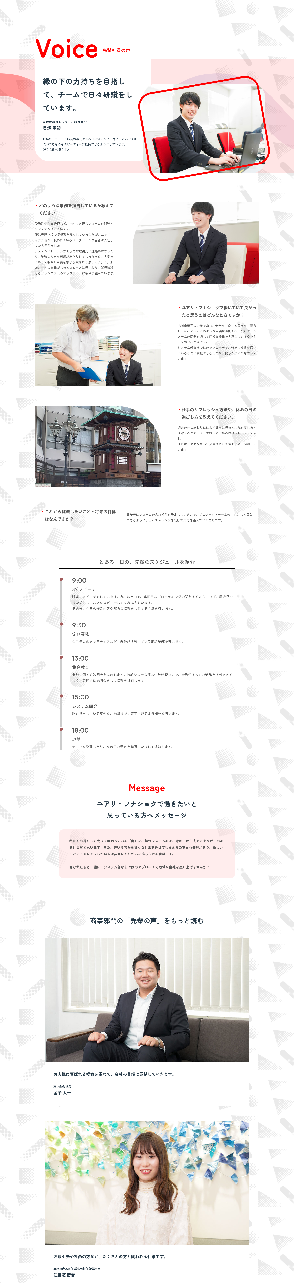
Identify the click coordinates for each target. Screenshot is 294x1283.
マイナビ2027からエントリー (263, 10)
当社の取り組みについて (218, 1228)
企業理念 (152, 1209)
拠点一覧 (152, 1222)
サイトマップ (44, 1271)
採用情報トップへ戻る (234, 1145)
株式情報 (208, 1222)
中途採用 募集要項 (204, 10)
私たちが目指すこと (91, 1195)
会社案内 (146, 1195)
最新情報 (246, 1202)
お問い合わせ (249, 1209)
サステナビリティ (176, 1195)
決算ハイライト (213, 1209)
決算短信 (208, 1216)
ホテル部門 (127, 1209)
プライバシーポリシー (74, 1271)
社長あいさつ (155, 1203)
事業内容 (118, 1195)
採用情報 (246, 1195)
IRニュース (209, 1203)
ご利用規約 (102, 1271)
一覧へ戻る (242, 1049)
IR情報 (200, 1195)
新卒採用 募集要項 (175, 10)
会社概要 (152, 1216)
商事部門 (125, 1203)
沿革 (150, 1228)
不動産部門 (127, 1216)
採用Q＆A (228, 10)
